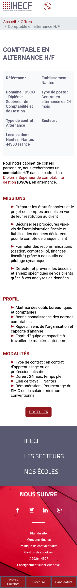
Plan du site (38, 533)
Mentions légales (38, 540)
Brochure (38, 582)
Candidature (63, 582)
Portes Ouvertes (13, 582)
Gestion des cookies (38, 552)
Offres (26, 21)
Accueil (9, 21)
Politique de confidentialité (38, 546)
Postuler (38, 412)
